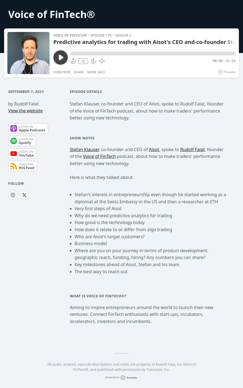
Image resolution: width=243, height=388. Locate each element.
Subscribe (62, 72)
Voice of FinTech (99, 156)
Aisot (154, 149)
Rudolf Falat (192, 149)
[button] (153, 53)
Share (79, 72)
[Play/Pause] (28, 53)
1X (83, 61)
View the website (25, 111)
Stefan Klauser (84, 149)
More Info (96, 72)
